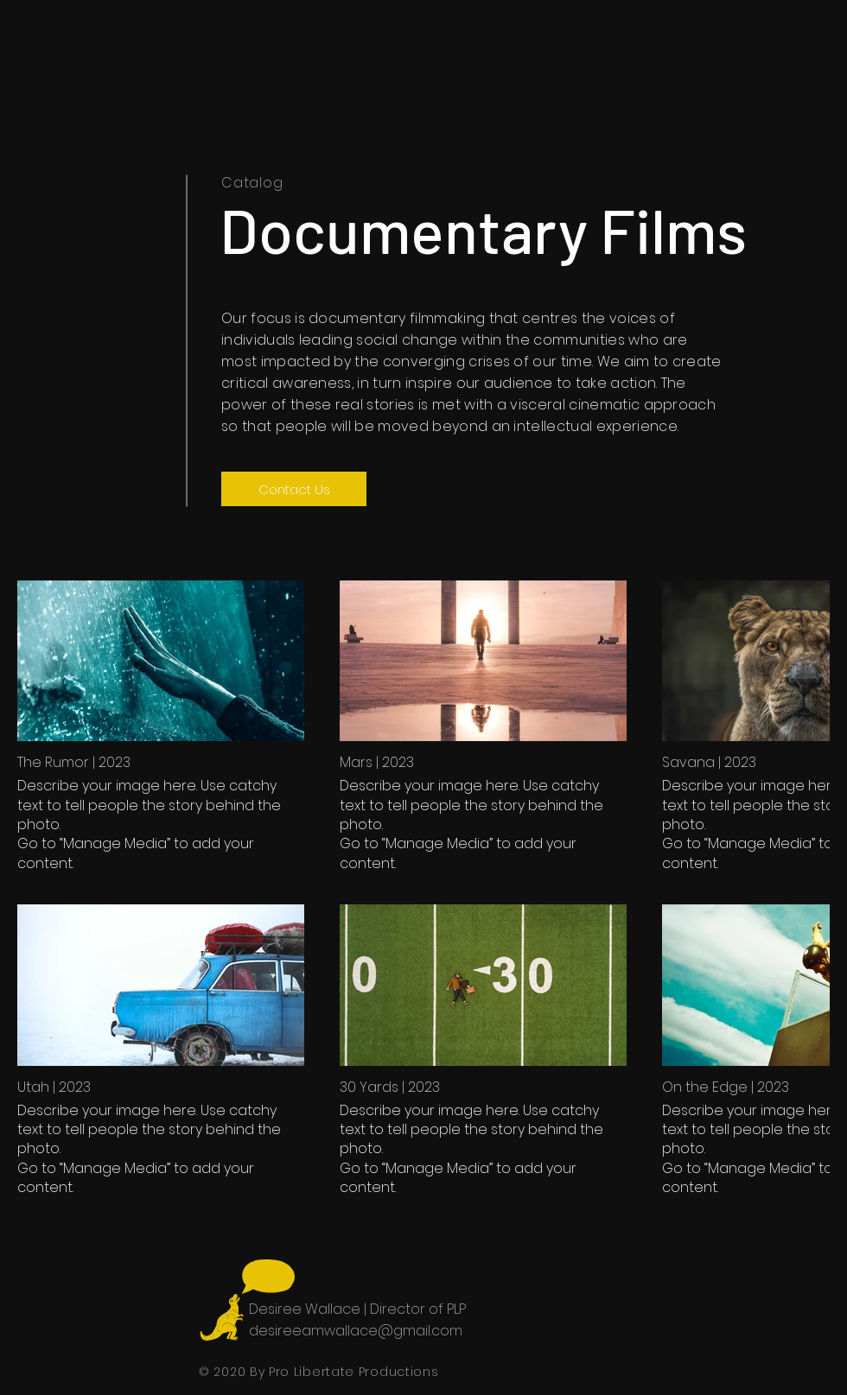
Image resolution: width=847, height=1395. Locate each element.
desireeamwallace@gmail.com (355, 1331)
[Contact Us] (293, 489)
